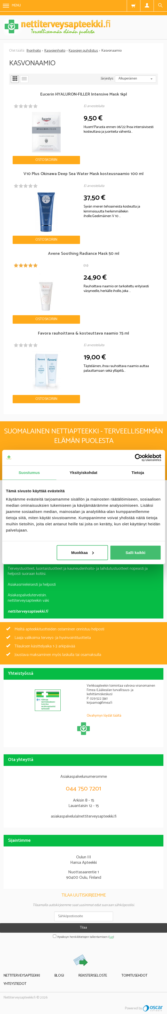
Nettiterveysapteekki (22, 976)
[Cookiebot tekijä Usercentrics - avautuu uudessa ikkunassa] (138, 458)
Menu (12, 6)
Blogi (59, 976)
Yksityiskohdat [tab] (83, 472)
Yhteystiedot (15, 984)
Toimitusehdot (134, 976)
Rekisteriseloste (92, 976)
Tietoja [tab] (137, 472)
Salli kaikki (135, 552)
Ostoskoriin (46, 160)
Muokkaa (82, 552)
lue (111, 937)
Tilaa (83, 928)
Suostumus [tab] (29, 472)
